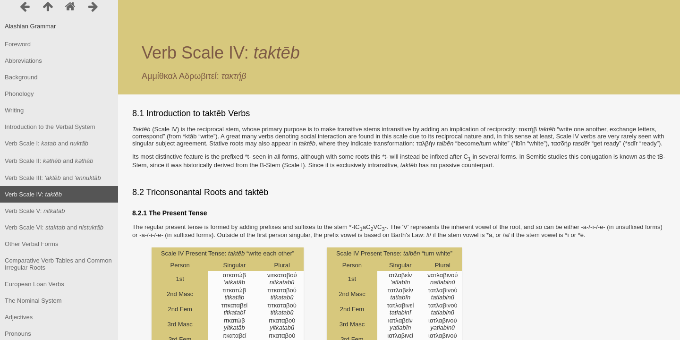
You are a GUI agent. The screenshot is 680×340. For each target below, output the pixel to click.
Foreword (18, 44)
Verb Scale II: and (49, 160)
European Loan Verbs (34, 284)
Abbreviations (23, 60)
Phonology (19, 93)
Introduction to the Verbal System (50, 126)
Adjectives (19, 317)
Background (21, 77)
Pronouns (18, 333)
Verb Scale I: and (46, 143)
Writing (14, 110)
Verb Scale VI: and (54, 227)
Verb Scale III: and (53, 177)
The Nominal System (33, 300)
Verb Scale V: (35, 210)
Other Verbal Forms (31, 243)
